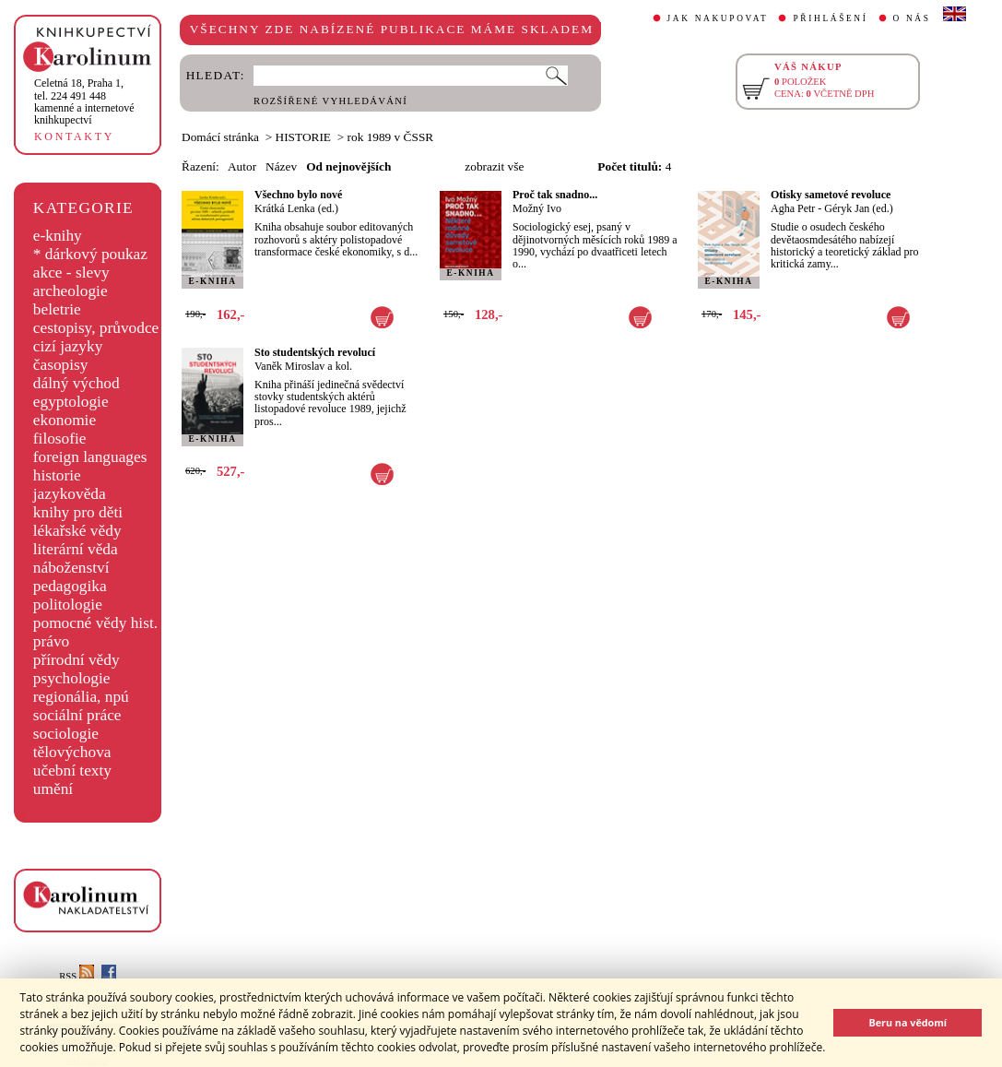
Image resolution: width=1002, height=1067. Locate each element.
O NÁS (912, 18)
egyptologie (71, 401)
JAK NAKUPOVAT (718, 18)
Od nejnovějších (348, 166)
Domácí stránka (220, 137)
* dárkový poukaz (90, 254)
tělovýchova (72, 752)
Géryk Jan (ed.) (858, 208)
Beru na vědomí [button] (907, 1022)
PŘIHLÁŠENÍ (830, 18)
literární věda (75, 549)
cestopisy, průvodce (96, 328)
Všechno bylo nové (298, 194)
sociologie (66, 733)
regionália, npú (81, 696)
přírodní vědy (76, 660)
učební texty (72, 770)
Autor (242, 166)
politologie (67, 604)
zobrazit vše (494, 166)
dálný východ (76, 383)
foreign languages (90, 457)
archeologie (70, 291)
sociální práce (77, 715)
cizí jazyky (68, 346)
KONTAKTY (74, 136)
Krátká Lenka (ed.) (296, 208)
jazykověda (69, 494)
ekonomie (64, 420)
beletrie (57, 309)
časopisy (60, 364)
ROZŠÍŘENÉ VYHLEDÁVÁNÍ (330, 101)
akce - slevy (71, 272)
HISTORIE (303, 137)
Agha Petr (793, 208)
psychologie (72, 678)
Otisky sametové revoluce (830, 194)
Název (281, 166)
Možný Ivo (537, 208)
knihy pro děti (78, 512)
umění (53, 789)
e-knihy (57, 235)
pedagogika (70, 586)
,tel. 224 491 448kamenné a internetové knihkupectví (84, 101)
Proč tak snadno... (555, 194)
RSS (76, 976)
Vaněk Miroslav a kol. (303, 366)
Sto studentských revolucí (314, 352)
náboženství (71, 567)
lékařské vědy (77, 530)
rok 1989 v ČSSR (391, 137)
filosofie (60, 438)
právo (51, 641)
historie (57, 475)
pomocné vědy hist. (95, 623)
